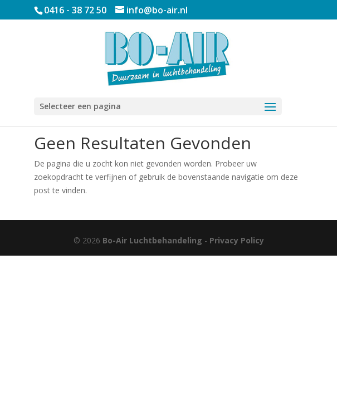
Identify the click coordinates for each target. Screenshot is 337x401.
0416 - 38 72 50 (75, 10)
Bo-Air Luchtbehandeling (152, 240)
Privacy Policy (236, 240)
